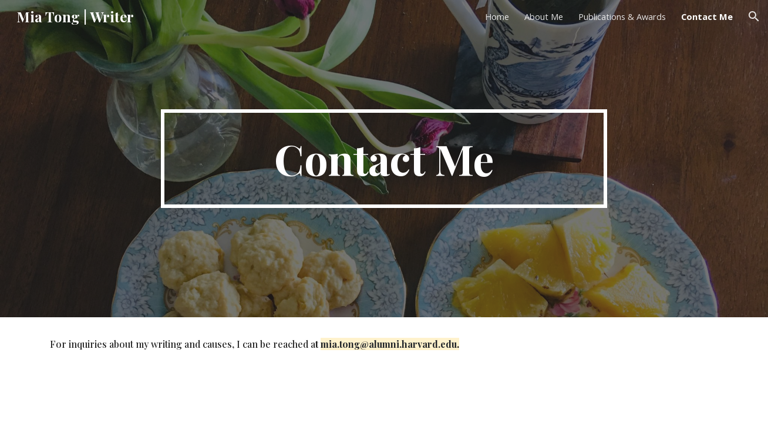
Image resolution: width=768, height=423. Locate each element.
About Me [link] (543, 16)
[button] (754, 16)
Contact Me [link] (707, 16)
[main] (384, 158)
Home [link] (497, 16)
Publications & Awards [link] (622, 16)
